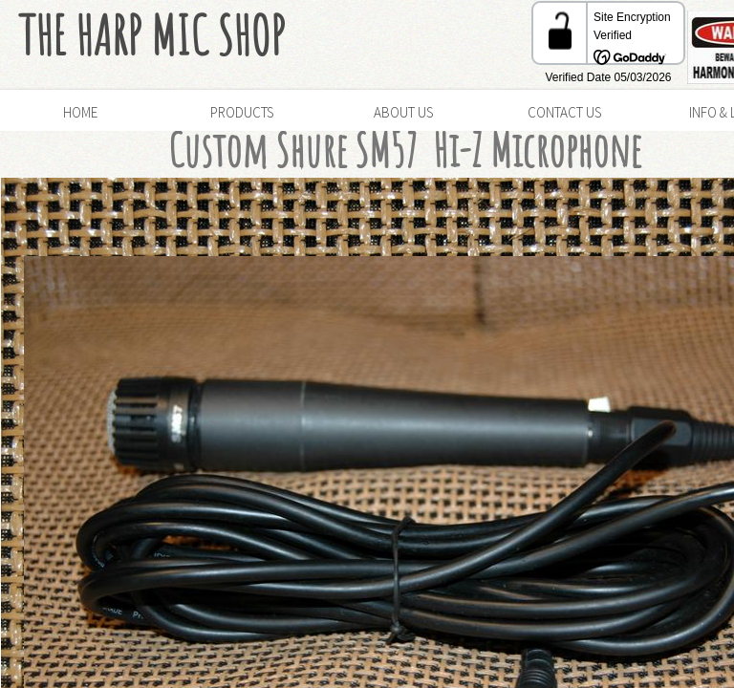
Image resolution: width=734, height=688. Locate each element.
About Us (403, 112)
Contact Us (564, 112)
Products (241, 112)
